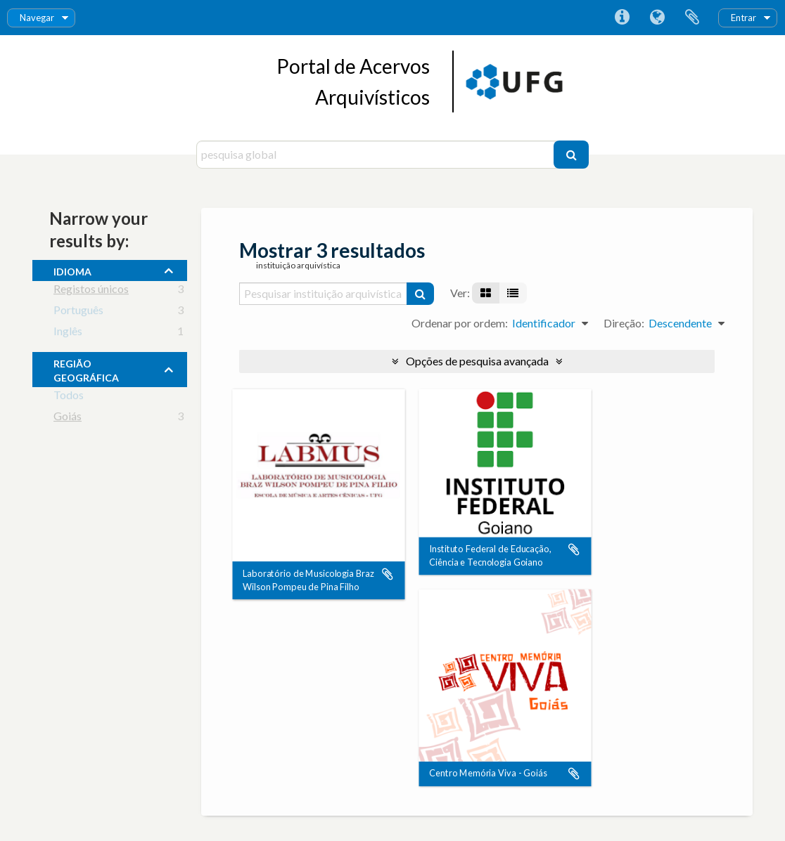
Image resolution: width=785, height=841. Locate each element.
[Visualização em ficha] (485, 293)
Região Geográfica (86, 368)
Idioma (657, 17)
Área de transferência (692, 17)
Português (78, 312)
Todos (68, 397)
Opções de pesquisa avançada (477, 360)
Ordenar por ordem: (459, 323)
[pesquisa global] (376, 155)
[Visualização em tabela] (513, 293)
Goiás (67, 418)
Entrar (743, 17)
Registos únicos (91, 291)
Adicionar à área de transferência (388, 574)
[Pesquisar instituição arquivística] (323, 293)
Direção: (624, 323)
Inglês (67, 333)
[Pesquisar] (571, 155)
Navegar (37, 17)
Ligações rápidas (621, 17)
